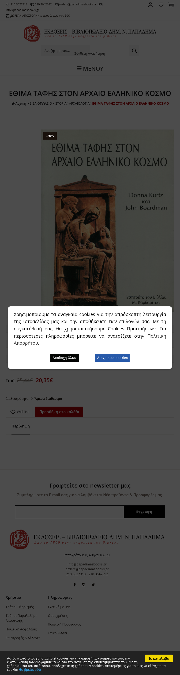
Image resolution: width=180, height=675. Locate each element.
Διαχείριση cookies (112, 358)
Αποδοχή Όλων (64, 358)
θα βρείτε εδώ (51, 670)
